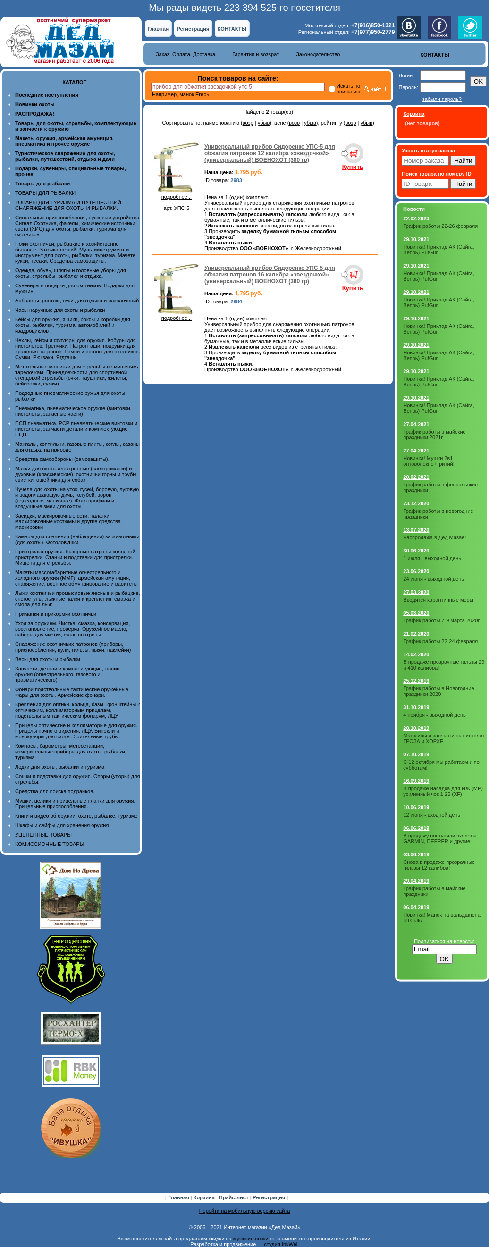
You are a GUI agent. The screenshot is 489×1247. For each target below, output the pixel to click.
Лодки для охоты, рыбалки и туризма (59, 767)
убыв (264, 123)
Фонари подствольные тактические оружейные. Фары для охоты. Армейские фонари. (72, 692)
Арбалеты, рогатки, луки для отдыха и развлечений (77, 300)
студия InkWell (281, 1244)
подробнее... (176, 194)
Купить (352, 166)
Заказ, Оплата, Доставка (185, 54)
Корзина (205, 1197)
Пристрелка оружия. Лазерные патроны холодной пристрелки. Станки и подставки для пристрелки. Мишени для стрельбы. (75, 557)
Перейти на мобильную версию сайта (244, 1211)
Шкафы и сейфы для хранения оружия (62, 825)
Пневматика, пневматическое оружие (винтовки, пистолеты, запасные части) (73, 411)
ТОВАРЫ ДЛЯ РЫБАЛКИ (45, 193)
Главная (158, 29)
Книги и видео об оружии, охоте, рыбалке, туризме (76, 816)
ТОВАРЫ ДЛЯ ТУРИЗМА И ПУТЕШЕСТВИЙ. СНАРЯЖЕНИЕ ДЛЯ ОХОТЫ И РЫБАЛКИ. (69, 205)
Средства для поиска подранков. (54, 791)
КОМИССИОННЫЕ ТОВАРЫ (49, 844)
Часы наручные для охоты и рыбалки (60, 310)
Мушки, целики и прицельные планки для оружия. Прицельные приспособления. (75, 803)
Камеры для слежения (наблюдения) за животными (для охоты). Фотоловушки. (77, 539)
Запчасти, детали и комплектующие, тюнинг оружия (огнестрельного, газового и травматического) (68, 674)
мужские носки (251, 1238)
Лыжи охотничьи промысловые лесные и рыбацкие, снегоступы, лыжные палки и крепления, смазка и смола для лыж (77, 598)
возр (248, 123)
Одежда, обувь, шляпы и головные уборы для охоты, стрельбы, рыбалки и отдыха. (70, 273)
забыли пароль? (442, 99)
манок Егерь (194, 94)
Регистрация (193, 29)
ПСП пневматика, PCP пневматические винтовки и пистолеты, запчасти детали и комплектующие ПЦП (76, 428)
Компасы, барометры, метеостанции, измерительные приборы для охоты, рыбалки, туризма (70, 751)
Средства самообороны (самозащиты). (62, 459)
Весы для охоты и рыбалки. (48, 659)
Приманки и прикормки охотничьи (55, 614)
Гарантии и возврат (255, 54)
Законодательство (318, 54)
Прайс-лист (234, 1197)
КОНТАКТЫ (232, 29)
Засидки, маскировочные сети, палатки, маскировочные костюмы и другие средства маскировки (68, 521)
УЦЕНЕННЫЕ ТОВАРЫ (43, 834)
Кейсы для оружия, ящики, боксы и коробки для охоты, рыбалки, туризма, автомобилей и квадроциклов (72, 325)
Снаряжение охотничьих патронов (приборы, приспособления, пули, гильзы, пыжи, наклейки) (73, 647)
